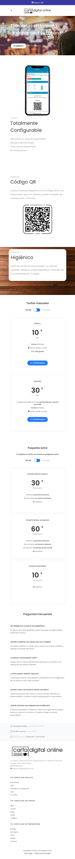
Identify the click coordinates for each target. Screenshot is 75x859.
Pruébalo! (19, 46)
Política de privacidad (42, 853)
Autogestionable (20, 726)
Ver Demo (34, 45)
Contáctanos (37, 363)
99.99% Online (19, 731)
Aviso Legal (28, 853)
